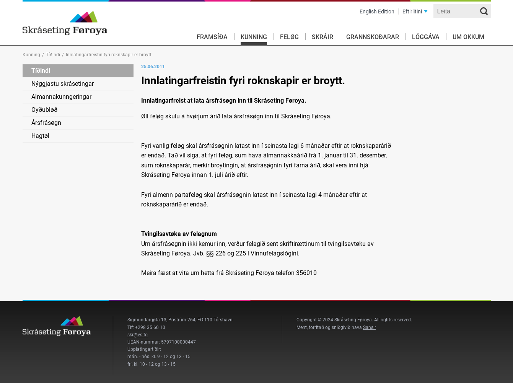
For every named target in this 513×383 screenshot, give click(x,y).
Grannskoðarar (372, 37)
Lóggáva (426, 37)
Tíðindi (53, 54)
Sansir (369, 327)
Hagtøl (40, 135)
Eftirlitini (412, 11)
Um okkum (468, 37)
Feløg (289, 37)
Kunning (254, 37)
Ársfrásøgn (46, 122)
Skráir (322, 37)
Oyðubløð (44, 109)
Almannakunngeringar (61, 96)
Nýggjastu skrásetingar (62, 83)
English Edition (377, 11)
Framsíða (212, 37)
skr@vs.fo (137, 334)
